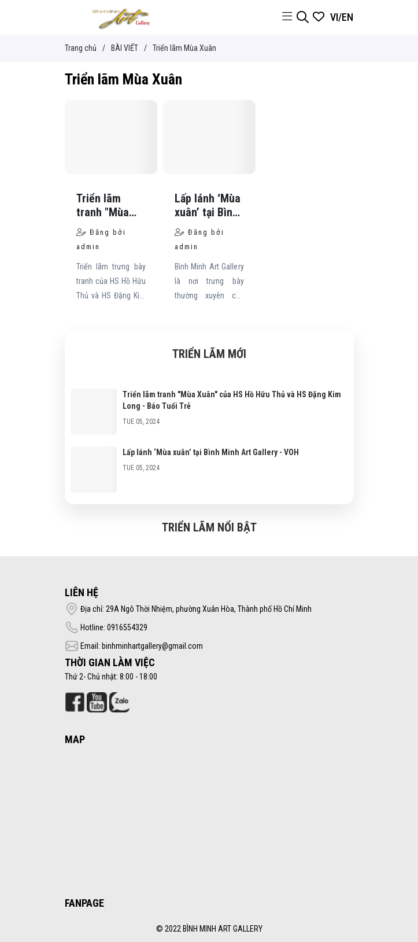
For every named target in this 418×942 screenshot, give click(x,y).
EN (347, 17)
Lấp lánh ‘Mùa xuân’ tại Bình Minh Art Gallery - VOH (211, 452)
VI (334, 17)
